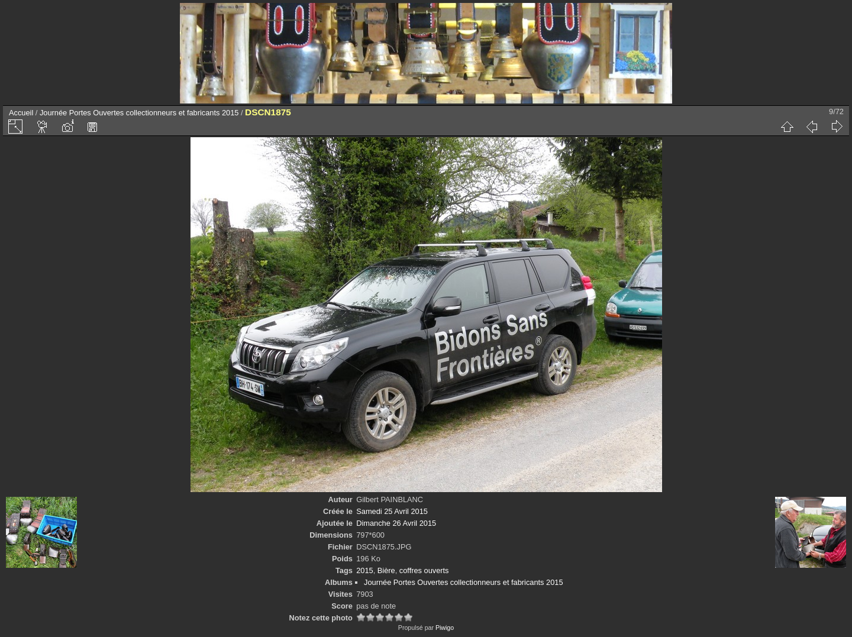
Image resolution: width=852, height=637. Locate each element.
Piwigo (444, 627)
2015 (364, 570)
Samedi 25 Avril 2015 (392, 511)
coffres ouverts (424, 570)
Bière (386, 570)
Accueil (21, 112)
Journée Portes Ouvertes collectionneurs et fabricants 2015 (139, 112)
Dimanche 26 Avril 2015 (396, 523)
